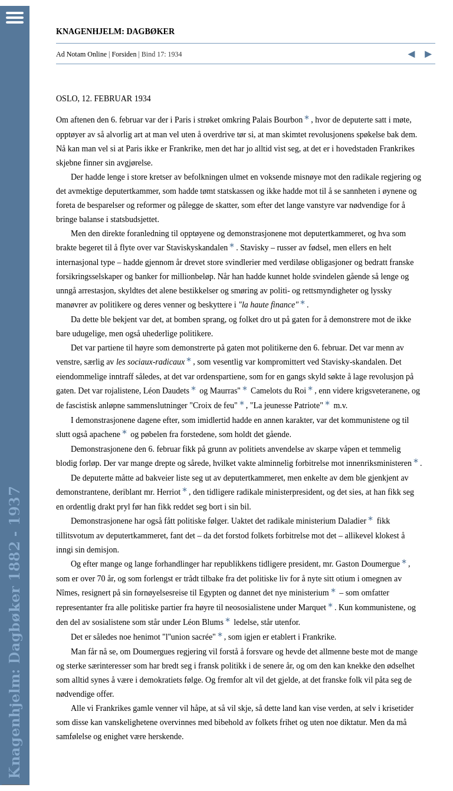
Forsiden (123, 54)
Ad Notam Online (81, 54)
